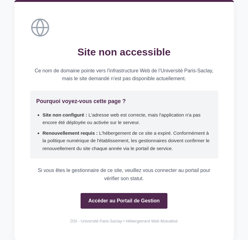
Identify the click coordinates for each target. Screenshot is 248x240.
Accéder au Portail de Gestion (124, 200)
